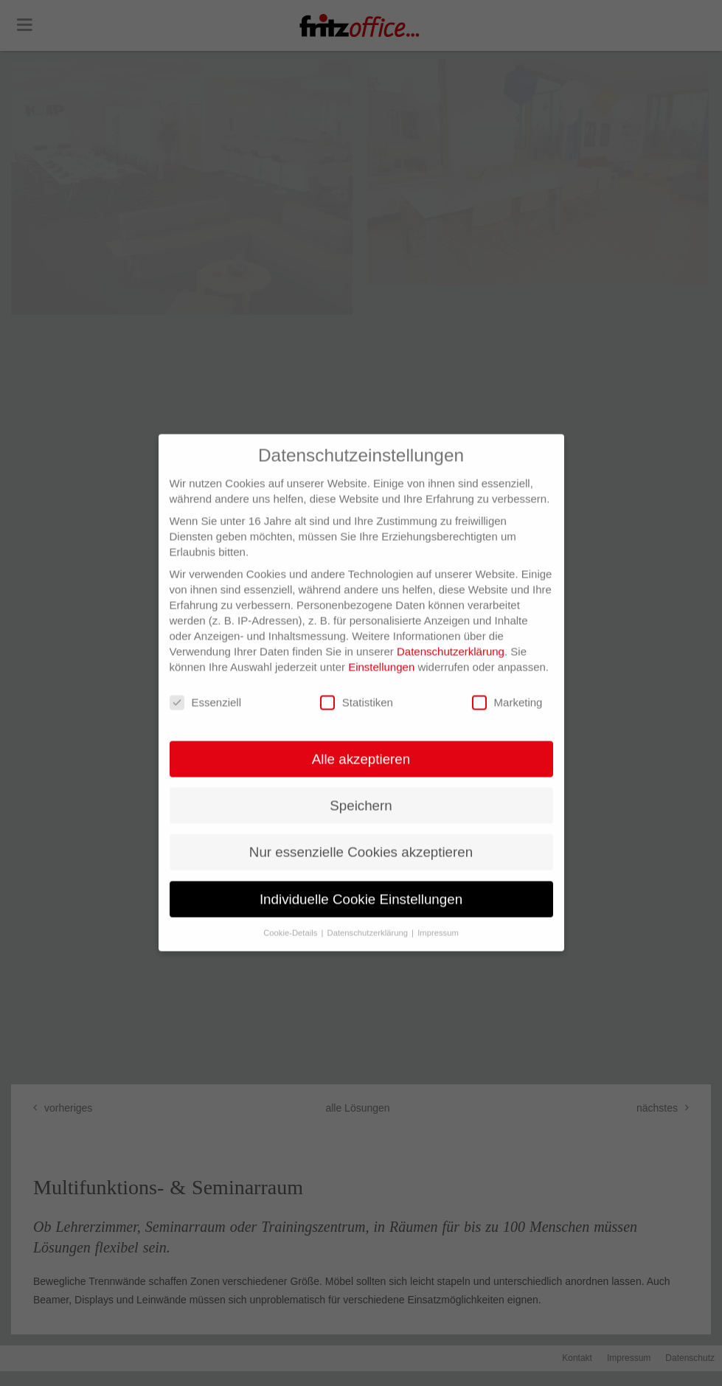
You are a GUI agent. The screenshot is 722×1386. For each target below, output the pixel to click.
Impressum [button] (438, 917)
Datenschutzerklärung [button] (369, 917)
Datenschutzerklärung (450, 637)
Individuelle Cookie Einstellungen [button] (361, 884)
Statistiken (356, 688)
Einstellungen (381, 652)
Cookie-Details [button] (291, 917)
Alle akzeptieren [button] (361, 744)
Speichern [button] (361, 791)
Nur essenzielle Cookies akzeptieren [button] (361, 837)
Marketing (507, 688)
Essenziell (206, 688)
